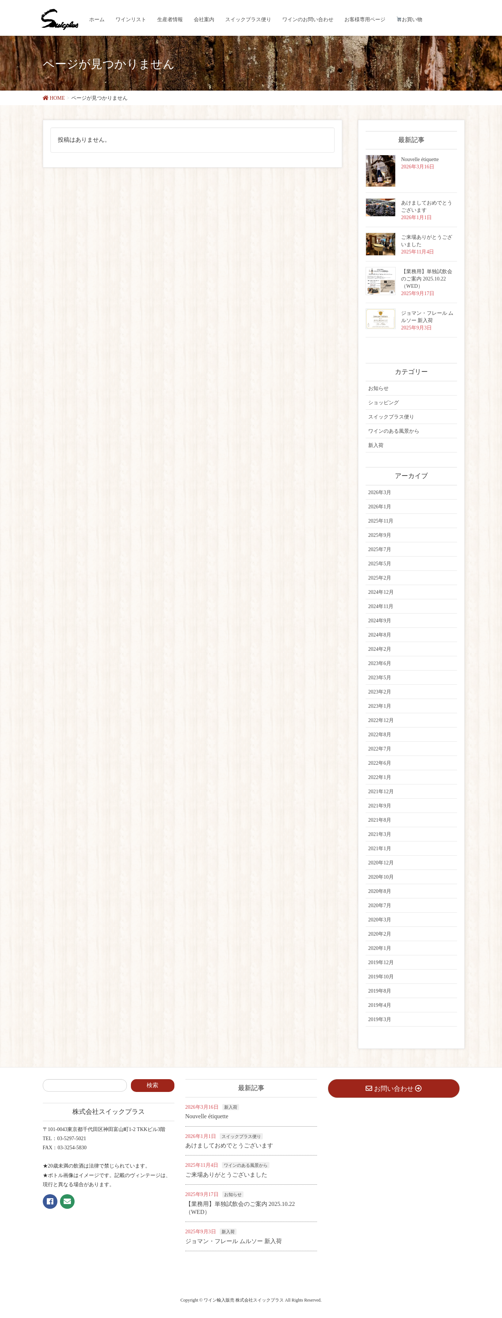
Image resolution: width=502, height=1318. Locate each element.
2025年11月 (380, 521)
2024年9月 (379, 620)
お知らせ (378, 388)
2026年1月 (379, 506)
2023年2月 (379, 692)
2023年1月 (379, 706)
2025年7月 (379, 549)
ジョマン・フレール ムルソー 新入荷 (233, 1241)
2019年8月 (379, 991)
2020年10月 (381, 877)
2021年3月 (379, 834)
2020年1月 (379, 948)
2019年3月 (379, 1019)
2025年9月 (379, 535)
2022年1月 (379, 777)
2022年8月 (379, 734)
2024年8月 (379, 635)
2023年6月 (379, 663)
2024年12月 (381, 592)
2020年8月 (379, 891)
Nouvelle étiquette (420, 159)
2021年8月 (379, 820)
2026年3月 (379, 492)
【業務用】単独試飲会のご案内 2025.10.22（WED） (426, 279)
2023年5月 (379, 677)
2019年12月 (381, 962)
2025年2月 (379, 578)
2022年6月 (379, 763)
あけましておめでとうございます (229, 1145)
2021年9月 (379, 806)
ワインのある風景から (393, 431)
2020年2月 (379, 934)
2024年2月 (379, 649)
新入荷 (376, 445)
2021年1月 (379, 848)
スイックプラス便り (391, 417)
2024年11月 (380, 606)
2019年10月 (381, 976)
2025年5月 (379, 563)
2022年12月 (381, 720)
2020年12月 (381, 863)
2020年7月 (379, 905)
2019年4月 (379, 1005)
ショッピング (383, 402)
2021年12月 (381, 791)
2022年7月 (379, 749)
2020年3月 (379, 919)
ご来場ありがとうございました (226, 1175)
